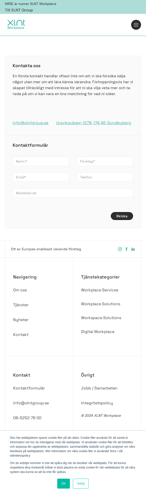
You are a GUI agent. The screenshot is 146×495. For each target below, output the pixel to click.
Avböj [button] (81, 483)
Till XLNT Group (19, 10)
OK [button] (63, 483)
